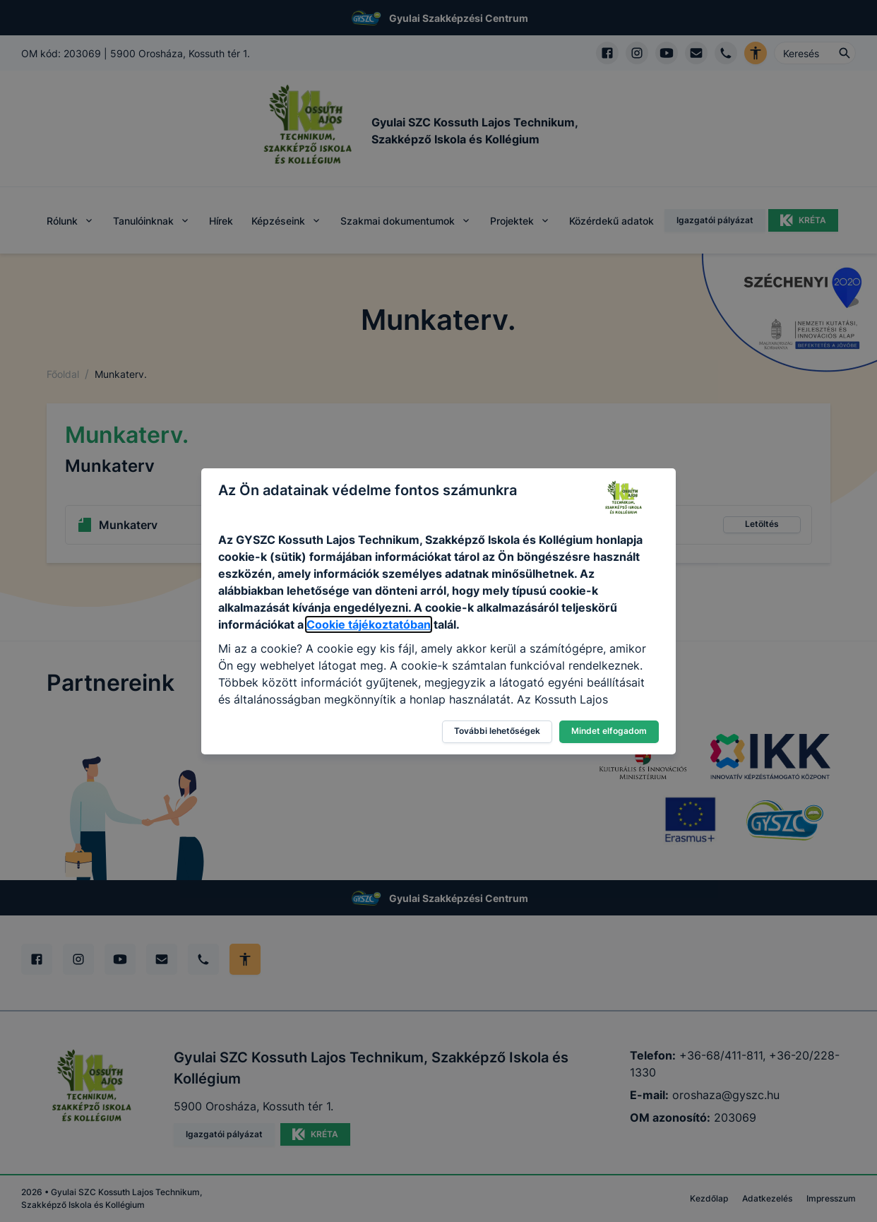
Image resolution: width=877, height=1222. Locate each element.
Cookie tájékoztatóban (368, 624)
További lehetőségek (497, 730)
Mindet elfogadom (609, 730)
